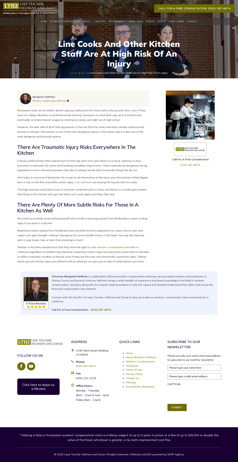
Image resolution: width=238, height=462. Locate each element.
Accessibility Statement (140, 386)
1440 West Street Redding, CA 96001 (92, 352)
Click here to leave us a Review (38, 387)
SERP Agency (175, 454)
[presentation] (192, 394)
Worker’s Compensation (65, 21)
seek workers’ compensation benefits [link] (113, 247)
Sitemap (131, 382)
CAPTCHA (173, 384)
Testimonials (116, 21)
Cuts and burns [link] (83, 182)
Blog (140, 21)
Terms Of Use (134, 369)
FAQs (132, 21)
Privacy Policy (134, 374)
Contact (192, 21)
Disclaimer (132, 365)
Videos (161, 21)
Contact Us (132, 378)
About (87, 21)
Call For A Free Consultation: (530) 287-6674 (194, 8)
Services (100, 21)
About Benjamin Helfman (141, 357)
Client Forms (176, 21)
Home (44, 21)
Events (150, 21)
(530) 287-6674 (190, 165)
